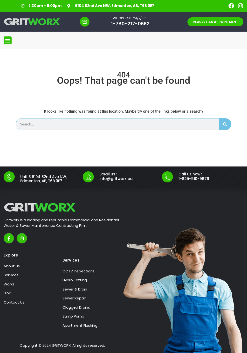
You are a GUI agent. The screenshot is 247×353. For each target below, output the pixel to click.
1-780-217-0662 (130, 23)
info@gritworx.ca (116, 178)
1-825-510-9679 (193, 178)
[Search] (225, 124)
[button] (8, 40)
